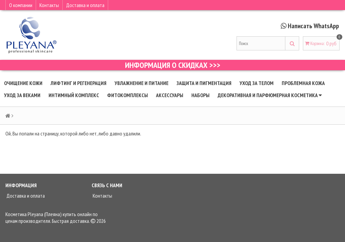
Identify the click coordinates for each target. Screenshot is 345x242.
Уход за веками (22, 95)
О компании (20, 5)
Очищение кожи (23, 83)
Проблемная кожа (303, 83)
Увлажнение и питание (141, 83)
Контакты (49, 5)
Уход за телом (257, 83)
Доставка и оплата (85, 5)
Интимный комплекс (74, 95)
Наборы (200, 95)
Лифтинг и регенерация (78, 83)
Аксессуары (169, 95)
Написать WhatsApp (313, 26)
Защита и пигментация (204, 83)
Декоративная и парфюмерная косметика (270, 95)
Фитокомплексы (127, 95)
